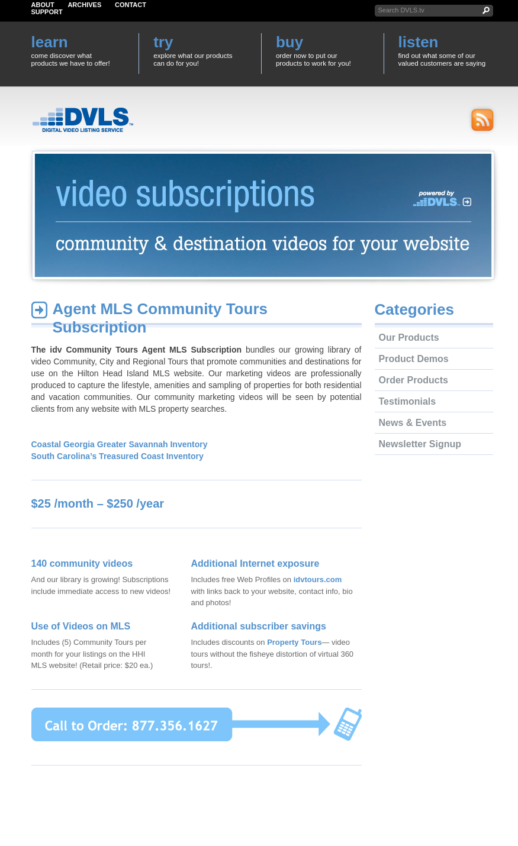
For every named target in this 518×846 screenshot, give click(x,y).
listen (418, 42)
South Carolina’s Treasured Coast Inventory (117, 456)
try (163, 42)
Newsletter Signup (420, 444)
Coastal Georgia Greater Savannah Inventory (119, 444)
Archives (84, 4)
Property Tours (294, 642)
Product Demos (414, 359)
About (42, 4)
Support (47, 11)
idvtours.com (318, 579)
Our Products (409, 337)
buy (289, 42)
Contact (130, 4)
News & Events (413, 423)
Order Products (413, 380)
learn (49, 42)
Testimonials (407, 401)
